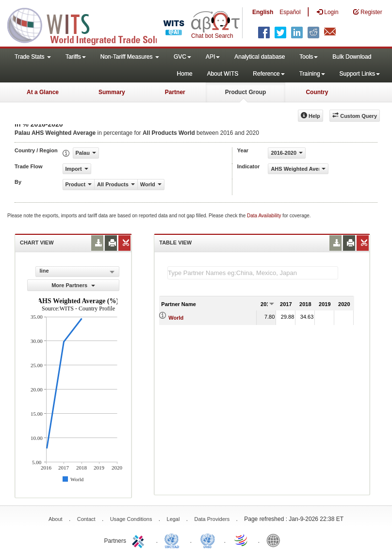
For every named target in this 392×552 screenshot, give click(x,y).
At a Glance (43, 92)
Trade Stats (33, 56)
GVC (182, 56)
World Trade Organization (241, 540)
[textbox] (252, 272)
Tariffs (75, 56)
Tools (308, 56)
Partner (175, 92)
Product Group (245, 92)
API (213, 56)
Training (312, 73)
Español (289, 12)
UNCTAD (173, 540)
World (175, 318)
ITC (139, 540)
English (262, 12)
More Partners (73, 285)
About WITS (223, 73)
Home (185, 73)
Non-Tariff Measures (129, 56)
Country (317, 92)
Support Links (360, 73)
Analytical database (259, 56)
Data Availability (264, 215)
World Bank (275, 540)
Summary (111, 92)
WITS (97, 24)
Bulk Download (351, 56)
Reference (268, 73)
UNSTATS (207, 540)
